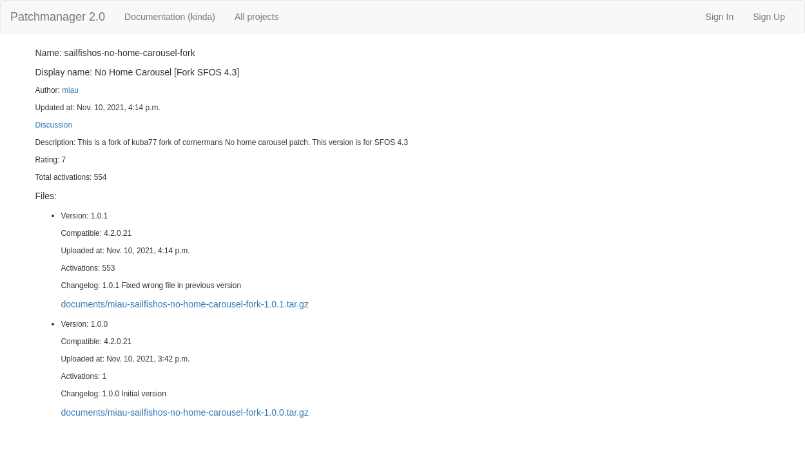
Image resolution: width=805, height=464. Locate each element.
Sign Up (769, 17)
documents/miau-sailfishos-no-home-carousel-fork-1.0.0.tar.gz (185, 412)
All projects (256, 17)
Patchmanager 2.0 (57, 16)
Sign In (720, 17)
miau (70, 90)
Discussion (54, 125)
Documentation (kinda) (169, 17)
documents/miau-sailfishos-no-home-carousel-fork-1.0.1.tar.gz (185, 304)
